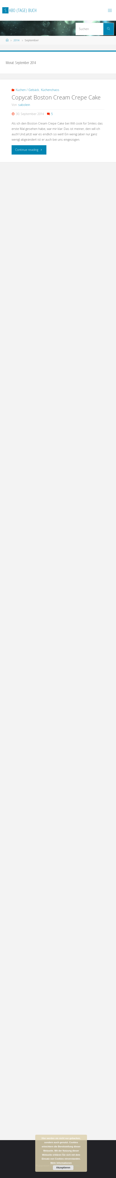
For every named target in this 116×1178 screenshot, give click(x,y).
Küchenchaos (50, 90)
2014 (16, 40)
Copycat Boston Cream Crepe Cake (56, 97)
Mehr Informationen (61, 1163)
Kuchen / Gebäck (27, 90)
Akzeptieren (63, 1167)
